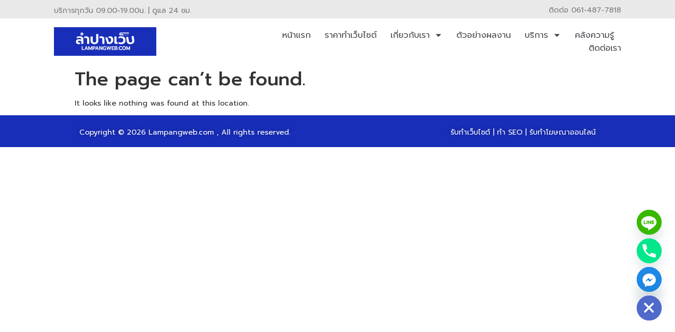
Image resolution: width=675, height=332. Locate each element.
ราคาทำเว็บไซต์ (351, 35)
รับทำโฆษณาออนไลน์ (562, 132)
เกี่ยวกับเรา (417, 35)
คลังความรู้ (594, 35)
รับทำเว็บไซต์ (470, 132)
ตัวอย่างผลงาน (483, 35)
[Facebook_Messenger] (649, 279)
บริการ (543, 35)
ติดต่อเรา (605, 48)
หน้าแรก (296, 35)
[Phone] (649, 250)
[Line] (649, 222)
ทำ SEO (509, 132)
